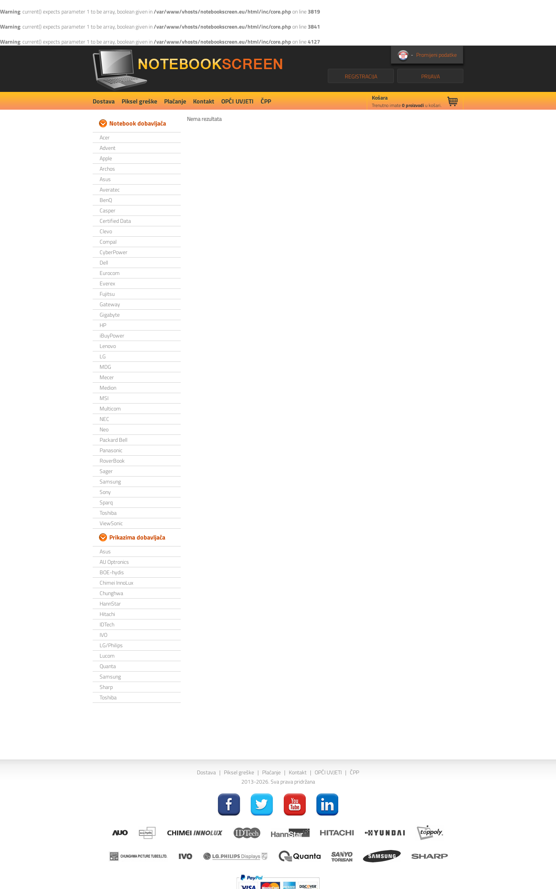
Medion (108, 387)
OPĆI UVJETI (237, 101)
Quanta (108, 666)
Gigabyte (110, 314)
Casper (107, 210)
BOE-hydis (112, 572)
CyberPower (113, 252)
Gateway (110, 304)
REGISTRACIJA (361, 76)
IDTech (107, 624)
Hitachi (107, 614)
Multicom (110, 408)
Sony (105, 492)
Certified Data (115, 221)
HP (103, 325)
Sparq (106, 502)
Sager (106, 471)
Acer (105, 137)
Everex (107, 283)
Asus (105, 179)
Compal (108, 242)
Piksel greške (139, 101)
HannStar (110, 603)
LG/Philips (111, 645)
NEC (104, 419)
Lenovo (108, 346)
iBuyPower (112, 335)
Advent (107, 148)
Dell (104, 262)
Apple (106, 158)
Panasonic (111, 450)
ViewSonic (111, 523)
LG (103, 356)
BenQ (106, 200)
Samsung (110, 481)
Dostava (104, 101)
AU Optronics (114, 562)
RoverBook (112, 460)
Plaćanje (175, 101)
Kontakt (203, 101)
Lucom (107, 655)
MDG (105, 367)
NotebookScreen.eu (187, 69)
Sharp (106, 687)
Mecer (107, 377)
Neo (104, 429)
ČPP (266, 101)
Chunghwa (111, 593)
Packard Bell (113, 440)
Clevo (106, 231)
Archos (107, 169)
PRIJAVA (430, 76)
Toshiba (108, 513)
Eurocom (110, 273)
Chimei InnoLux (116, 583)
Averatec (110, 189)
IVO (103, 635)
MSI (104, 398)
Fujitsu (107, 294)
